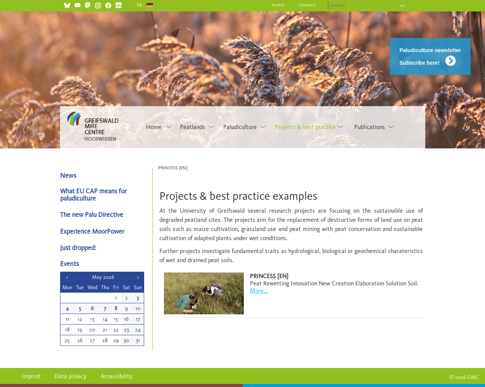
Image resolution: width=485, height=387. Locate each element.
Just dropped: (79, 248)
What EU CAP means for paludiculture (93, 194)
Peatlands (192, 127)
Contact (307, 5)
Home (278, 5)
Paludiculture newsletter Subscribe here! (430, 56)
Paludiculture (240, 127)
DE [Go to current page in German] (140, 5)
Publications (369, 127)
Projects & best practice (305, 127)
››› (402, 5)
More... (259, 290)
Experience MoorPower (92, 231)
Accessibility (116, 376)
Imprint (31, 376)
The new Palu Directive (91, 214)
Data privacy (70, 376)
